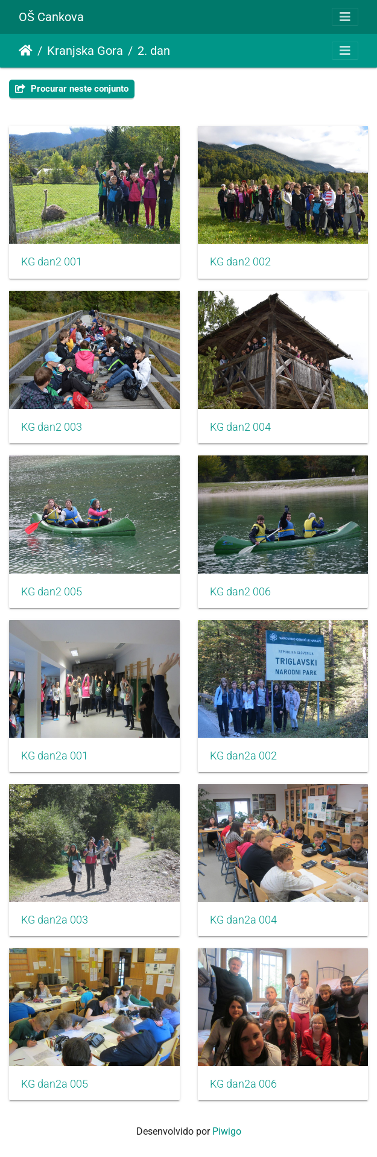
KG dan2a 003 (54, 920)
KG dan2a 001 (54, 756)
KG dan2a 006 (243, 1084)
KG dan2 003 (51, 427)
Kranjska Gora (85, 50)
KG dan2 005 (51, 592)
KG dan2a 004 (243, 920)
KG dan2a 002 (243, 756)
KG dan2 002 (240, 262)
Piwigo (226, 1131)
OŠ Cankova (51, 17)
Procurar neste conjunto (71, 88)
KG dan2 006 (240, 592)
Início (26, 51)
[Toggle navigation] (345, 17)
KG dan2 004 (240, 427)
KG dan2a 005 (54, 1084)
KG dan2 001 (51, 262)
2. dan (154, 50)
